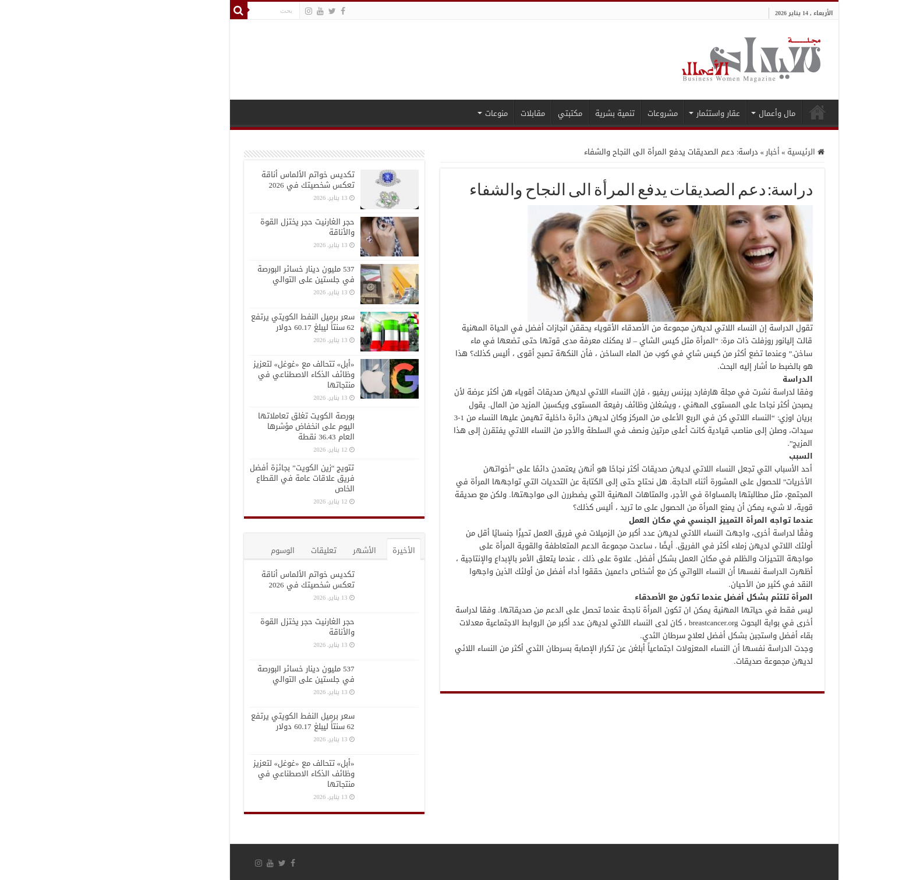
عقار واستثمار (641, 113)
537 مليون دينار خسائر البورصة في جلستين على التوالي (228, 274)
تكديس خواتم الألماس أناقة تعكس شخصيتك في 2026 (230, 179)
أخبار (695, 152)
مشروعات (585, 113)
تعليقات (246, 550)
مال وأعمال (699, 113)
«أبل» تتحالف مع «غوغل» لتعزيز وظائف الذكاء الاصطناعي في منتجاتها (226, 374)
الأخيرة (326, 550)
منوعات (419, 113)
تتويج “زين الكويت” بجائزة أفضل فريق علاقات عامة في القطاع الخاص (224, 478)
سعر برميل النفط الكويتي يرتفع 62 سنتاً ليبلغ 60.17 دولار (225, 322)
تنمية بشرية (537, 113)
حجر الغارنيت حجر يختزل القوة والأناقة (230, 227)
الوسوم (205, 550)
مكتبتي (492, 113)
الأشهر (287, 550)
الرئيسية (740, 112)
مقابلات (455, 113)
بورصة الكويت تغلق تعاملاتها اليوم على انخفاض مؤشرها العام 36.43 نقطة (229, 426)
